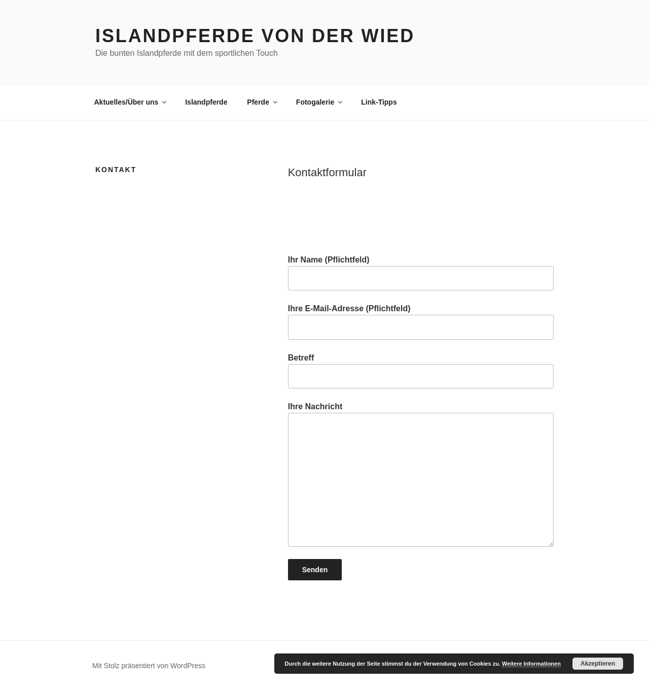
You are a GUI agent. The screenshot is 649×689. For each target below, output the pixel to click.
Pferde (263, 102)
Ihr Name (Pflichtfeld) (421, 272)
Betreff (421, 370)
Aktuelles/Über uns (131, 102)
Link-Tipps (379, 102)
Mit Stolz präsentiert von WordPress (148, 666)
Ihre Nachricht (421, 474)
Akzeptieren (598, 663)
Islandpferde (206, 102)
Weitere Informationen (531, 664)
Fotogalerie (320, 102)
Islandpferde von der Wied (255, 35)
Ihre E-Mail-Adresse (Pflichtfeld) (421, 321)
